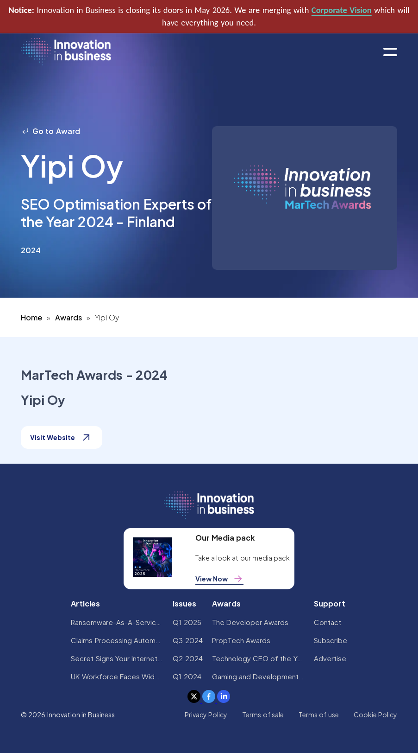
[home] (66, 52)
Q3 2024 (187, 640)
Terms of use (319, 714)
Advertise (330, 658)
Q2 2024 (187, 658)
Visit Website (61, 437)
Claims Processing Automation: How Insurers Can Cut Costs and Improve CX (117, 640)
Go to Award (50, 131)
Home (31, 317)
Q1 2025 (187, 622)
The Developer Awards (250, 622)
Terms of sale (263, 714)
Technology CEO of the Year (258, 658)
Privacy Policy (206, 714)
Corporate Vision (342, 10)
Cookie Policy (375, 714)
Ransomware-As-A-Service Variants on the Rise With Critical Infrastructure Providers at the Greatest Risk (117, 622)
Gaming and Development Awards (258, 676)
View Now (219, 578)
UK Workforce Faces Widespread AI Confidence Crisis (117, 676)
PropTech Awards (241, 640)
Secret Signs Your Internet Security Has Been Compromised (117, 658)
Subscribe (330, 640)
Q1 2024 (187, 676)
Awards (68, 317)
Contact (327, 622)
